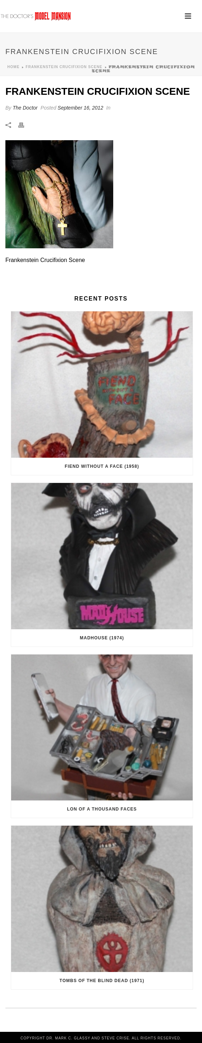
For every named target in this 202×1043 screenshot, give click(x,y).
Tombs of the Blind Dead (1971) (102, 980)
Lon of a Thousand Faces (102, 809)
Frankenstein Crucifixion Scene (64, 67)
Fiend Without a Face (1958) (102, 466)
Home (13, 67)
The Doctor (25, 108)
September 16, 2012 (80, 108)
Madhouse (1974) (102, 637)
